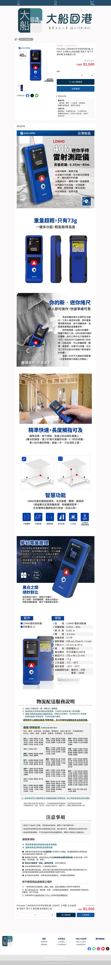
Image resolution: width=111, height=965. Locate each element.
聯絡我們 (44, 942)
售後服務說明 (81, 944)
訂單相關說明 (61, 944)
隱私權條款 (100, 939)
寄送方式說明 (81, 942)
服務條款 (44, 944)
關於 (44, 939)
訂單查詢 (61, 942)
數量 (58, 71)
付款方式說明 (80, 939)
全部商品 (61, 939)
